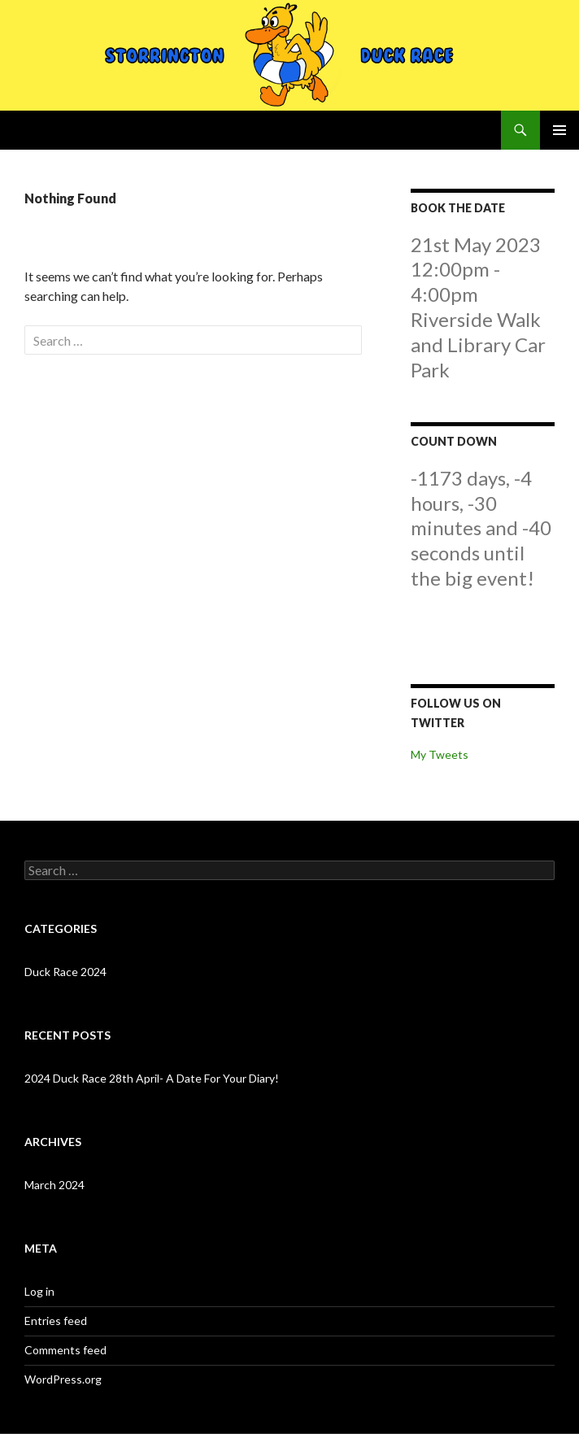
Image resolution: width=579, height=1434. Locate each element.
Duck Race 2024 (65, 972)
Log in (39, 1291)
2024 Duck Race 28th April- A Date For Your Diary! (151, 1078)
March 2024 (54, 1185)
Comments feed (65, 1350)
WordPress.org (63, 1379)
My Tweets (439, 754)
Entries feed (55, 1320)
